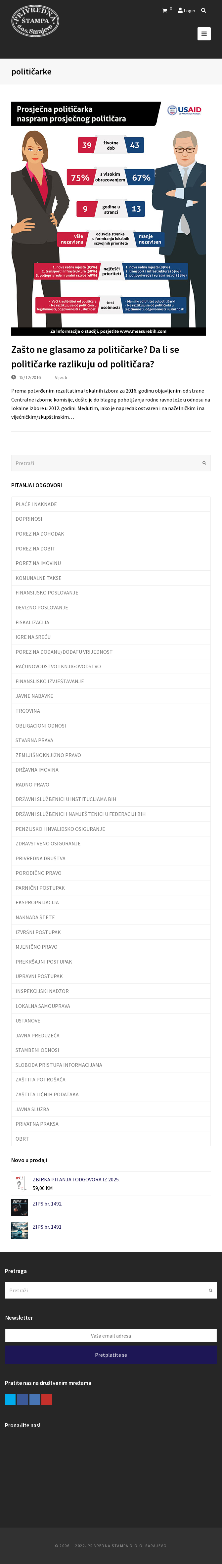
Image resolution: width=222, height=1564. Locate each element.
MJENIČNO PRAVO (37, 946)
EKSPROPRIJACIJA (37, 902)
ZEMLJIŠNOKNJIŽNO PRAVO (48, 755)
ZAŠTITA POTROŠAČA (41, 1079)
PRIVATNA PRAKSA (37, 1123)
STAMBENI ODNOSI (37, 1050)
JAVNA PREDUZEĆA (38, 1035)
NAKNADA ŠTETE (35, 917)
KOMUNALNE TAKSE (39, 578)
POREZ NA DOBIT (36, 548)
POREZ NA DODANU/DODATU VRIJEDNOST (64, 651)
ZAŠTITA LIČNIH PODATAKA (47, 1094)
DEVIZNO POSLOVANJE (42, 607)
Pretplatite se (111, 1354)
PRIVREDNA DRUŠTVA (41, 858)
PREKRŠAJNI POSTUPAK (44, 961)
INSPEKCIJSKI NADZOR (42, 991)
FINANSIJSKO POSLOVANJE (47, 592)
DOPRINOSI (29, 518)
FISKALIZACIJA (32, 622)
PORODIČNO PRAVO (39, 873)
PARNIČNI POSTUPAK (40, 887)
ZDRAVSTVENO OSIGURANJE (48, 843)
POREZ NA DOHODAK (40, 533)
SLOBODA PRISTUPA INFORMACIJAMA (59, 1065)
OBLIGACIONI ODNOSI (41, 725)
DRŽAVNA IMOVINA (37, 769)
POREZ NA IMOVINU (38, 563)
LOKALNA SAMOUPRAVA (43, 1006)
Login (189, 10)
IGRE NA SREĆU (33, 637)
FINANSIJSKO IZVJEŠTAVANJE (50, 681)
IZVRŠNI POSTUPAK (38, 932)
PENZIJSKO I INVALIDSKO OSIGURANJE (60, 829)
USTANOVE (28, 1020)
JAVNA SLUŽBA (32, 1109)
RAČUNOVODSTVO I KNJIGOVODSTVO (58, 666)
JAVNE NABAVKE (34, 695)
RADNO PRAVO (32, 784)
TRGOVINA (28, 710)
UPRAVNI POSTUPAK (39, 976)
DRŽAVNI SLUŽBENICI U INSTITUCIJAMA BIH (66, 799)
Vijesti (61, 377)
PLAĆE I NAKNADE (36, 504)
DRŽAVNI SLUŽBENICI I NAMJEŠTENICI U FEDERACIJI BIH (81, 814)
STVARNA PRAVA (34, 740)
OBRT (22, 1138)
